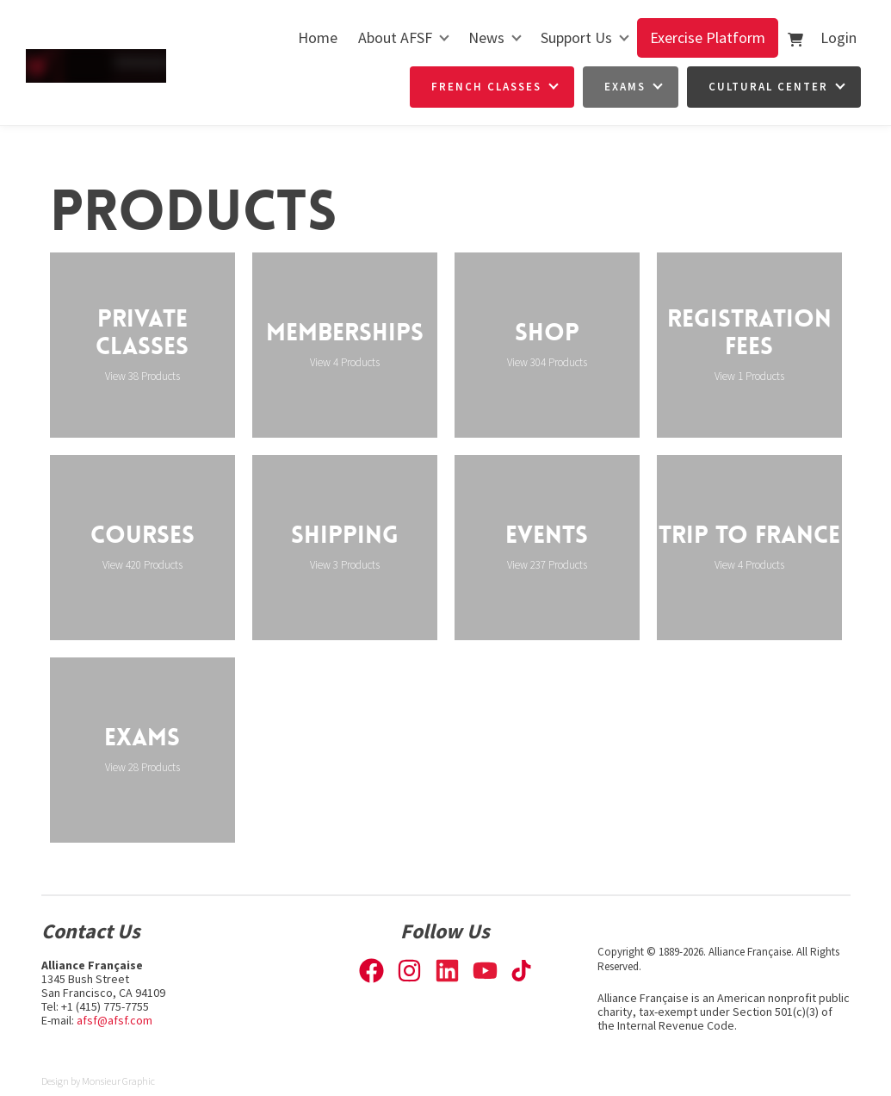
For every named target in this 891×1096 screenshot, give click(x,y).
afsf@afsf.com (114, 1020)
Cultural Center (768, 86)
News (486, 37)
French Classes (486, 86)
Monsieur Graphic (118, 1080)
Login (838, 37)
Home (317, 37)
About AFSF (395, 37)
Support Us (576, 37)
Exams (625, 86)
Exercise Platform (707, 37)
